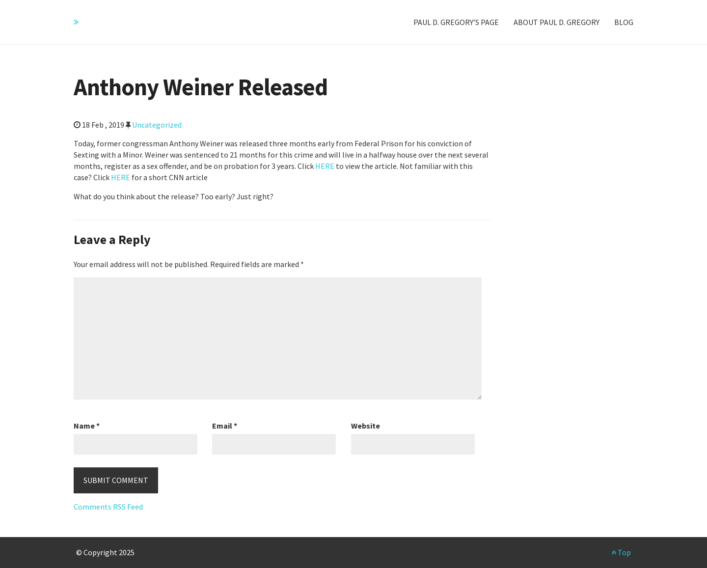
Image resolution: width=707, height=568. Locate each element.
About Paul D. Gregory (556, 22)
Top (621, 552)
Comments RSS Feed (108, 507)
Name (87, 426)
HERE (324, 166)
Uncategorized (157, 125)
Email (224, 426)
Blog (623, 22)
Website (365, 426)
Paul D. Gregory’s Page (456, 22)
